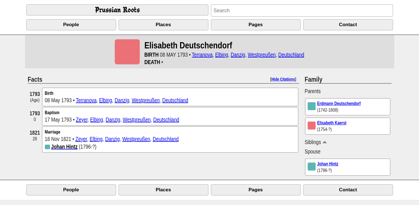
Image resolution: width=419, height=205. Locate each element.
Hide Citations (283, 79)
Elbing (221, 54)
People (71, 24)
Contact (348, 24)
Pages (256, 24)
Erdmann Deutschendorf (339, 103)
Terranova (202, 54)
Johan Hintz (327, 163)
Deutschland (291, 54)
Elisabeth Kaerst (332, 122)
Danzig (238, 54)
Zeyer (81, 119)
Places (163, 24)
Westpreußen (262, 54)
